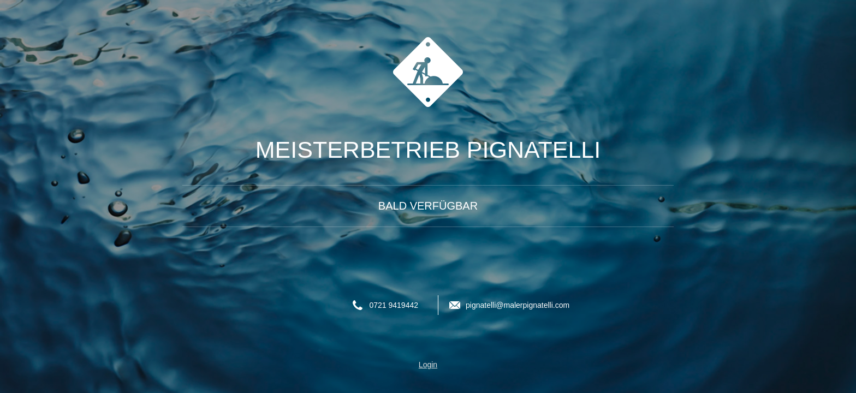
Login (428, 364)
